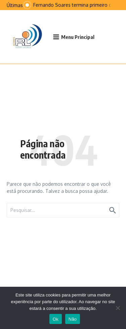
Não (73, 319)
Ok (55, 319)
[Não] (117, 308)
